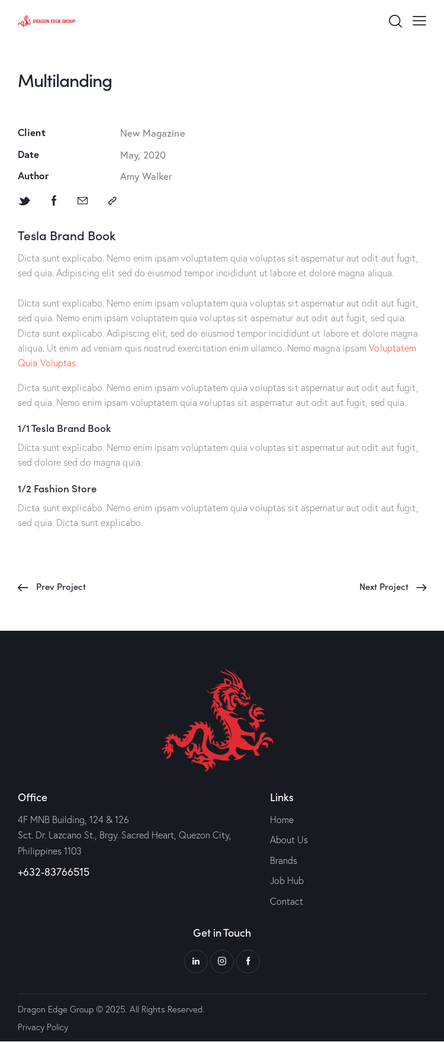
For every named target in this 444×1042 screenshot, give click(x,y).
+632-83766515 (53, 872)
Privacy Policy (43, 1027)
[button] (419, 19)
